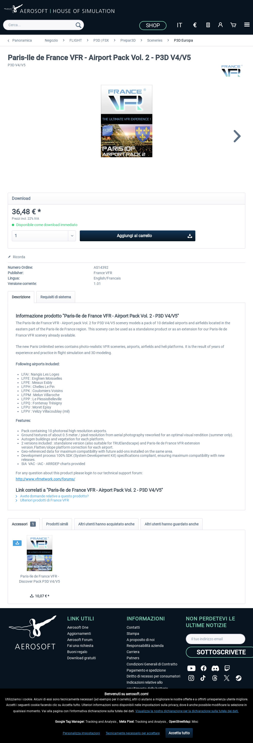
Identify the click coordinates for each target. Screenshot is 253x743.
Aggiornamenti (79, 633)
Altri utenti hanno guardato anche (171, 524)
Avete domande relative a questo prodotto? (52, 496)
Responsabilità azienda (145, 646)
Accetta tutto (179, 733)
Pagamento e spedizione (146, 670)
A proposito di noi (140, 640)
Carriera (133, 652)
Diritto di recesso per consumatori (153, 676)
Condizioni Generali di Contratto (152, 664)
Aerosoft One (77, 627)
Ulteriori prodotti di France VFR (42, 500)
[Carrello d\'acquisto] (234, 24)
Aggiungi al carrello (154, 235)
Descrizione (21, 297)
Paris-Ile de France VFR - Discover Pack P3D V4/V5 (39, 578)
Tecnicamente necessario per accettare (133, 733)
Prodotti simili (57, 524)
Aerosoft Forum (79, 640)
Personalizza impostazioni (81, 733)
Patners (133, 658)
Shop (153, 25)
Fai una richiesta (80, 646)
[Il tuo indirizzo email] (215, 639)
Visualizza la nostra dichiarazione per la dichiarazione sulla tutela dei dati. (187, 711)
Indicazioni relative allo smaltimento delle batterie (147, 685)
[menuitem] (43, 25)
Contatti (133, 627)
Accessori (24, 524)
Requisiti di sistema (55, 297)
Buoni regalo (77, 652)
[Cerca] (78, 25)
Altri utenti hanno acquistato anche (106, 524)
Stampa (133, 633)
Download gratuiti (81, 658)
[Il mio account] (221, 24)
